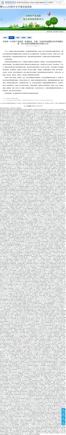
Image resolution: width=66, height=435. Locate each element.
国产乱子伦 (44, 152)
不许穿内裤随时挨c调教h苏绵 (28, 168)
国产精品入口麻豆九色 (4, 314)
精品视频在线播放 (21, 263)
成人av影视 (55, 121)
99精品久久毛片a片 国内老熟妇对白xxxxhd (19, 382)
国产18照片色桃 (3, 116)
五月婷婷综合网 (35, 269)
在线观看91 (17, 197)
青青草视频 (12, 332)
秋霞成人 (14, 350)
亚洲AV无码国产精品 (47, 153)
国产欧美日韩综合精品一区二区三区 (19, 379)
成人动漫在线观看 (15, 112)
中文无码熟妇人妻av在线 (5, 170)
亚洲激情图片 (42, 201)
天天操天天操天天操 (27, 325)
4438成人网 (42, 324)
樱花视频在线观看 (5, 332)
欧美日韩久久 (11, 146)
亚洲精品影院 (51, 189)
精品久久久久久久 (48, 326)
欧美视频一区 (49, 353)
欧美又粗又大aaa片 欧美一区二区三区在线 (8, 137)
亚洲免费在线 (47, 197)
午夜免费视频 (27, 373)
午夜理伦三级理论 (48, 252)
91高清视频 (4, 196)
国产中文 (40, 260)
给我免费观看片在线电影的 (17, 296)
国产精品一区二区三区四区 (22, 280)
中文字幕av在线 (31, 287)
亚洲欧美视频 (10, 244)
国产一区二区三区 (34, 342)
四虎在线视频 (63, 310)
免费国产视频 (43, 375)
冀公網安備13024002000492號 (35, 106)
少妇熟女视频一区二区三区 (55, 270)
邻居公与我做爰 (46, 260)
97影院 (25, 222)
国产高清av (26, 119)
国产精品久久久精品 (38, 194)
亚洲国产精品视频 (23, 110)
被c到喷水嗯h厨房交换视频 (37, 428)
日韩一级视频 (57, 170)
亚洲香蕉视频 (42, 384)
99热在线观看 (11, 197)
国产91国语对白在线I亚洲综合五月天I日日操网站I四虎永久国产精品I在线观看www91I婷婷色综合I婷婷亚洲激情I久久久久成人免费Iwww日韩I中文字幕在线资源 (32, 109)
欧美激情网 (54, 141)
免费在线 (62, 183)
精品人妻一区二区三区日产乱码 (57, 181)
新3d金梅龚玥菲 (54, 368)
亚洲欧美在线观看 (50, 304)
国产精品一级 (11, 123)
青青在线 (43, 416)
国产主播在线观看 (36, 282)
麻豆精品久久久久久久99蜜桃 (21, 131)
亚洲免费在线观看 (8, 379)
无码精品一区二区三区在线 (5, 326)
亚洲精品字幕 (56, 335)
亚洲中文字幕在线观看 (57, 145)
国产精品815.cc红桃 (36, 394)
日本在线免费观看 (23, 212)
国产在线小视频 (24, 142)
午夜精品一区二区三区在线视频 (56, 280)
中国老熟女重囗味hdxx (50, 187)
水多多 (43, 331)
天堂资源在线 (46, 143)
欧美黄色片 (15, 348)
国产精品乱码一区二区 (60, 366)
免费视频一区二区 (48, 141)
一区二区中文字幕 (4, 248)
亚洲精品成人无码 (43, 128)
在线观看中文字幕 (55, 146)
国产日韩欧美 (56, 313)
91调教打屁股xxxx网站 (19, 401)
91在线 (49, 376)
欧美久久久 (55, 185)
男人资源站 (58, 168)
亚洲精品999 (59, 263)
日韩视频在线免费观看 (8, 336)
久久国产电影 (30, 419)
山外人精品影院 (13, 150)
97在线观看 (57, 227)
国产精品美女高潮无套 (30, 355)
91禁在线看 (12, 218)
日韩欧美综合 (23, 132)
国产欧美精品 (43, 259)
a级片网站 (8, 226)
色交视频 (28, 124)
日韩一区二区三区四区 (19, 193)
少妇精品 (49, 394)
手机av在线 (21, 423)
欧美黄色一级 (52, 314)
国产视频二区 (38, 251)
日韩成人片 (36, 320)
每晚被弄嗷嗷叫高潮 (28, 255)
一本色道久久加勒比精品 (46, 355)
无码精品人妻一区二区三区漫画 (41, 432)
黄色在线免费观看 (61, 413)
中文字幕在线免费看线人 (38, 398)
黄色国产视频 (41, 161)
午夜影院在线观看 (15, 364)
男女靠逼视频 (11, 175)
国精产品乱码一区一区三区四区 (11, 247)
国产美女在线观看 (49, 320)
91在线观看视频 (47, 347)
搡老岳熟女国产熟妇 (61, 259)
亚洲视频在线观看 (52, 135)
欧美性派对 (32, 430)
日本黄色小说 (48, 225)
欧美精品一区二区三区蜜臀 (52, 152)
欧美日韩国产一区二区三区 (35, 113)
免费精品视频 (31, 182)
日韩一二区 (35, 260)
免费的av (49, 170)
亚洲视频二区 (8, 112)
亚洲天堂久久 (36, 258)
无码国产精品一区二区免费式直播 (48, 251)
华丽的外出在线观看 (46, 176)
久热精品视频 (54, 193)
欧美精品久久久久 (14, 141)
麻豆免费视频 (28, 236)
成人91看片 (29, 161)
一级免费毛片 (43, 258)
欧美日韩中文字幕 (26, 386)
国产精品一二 (21, 247)
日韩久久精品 (54, 340)
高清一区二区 (10, 163)
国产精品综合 (11, 285)
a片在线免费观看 (53, 137)
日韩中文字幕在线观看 (4, 193)
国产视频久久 (14, 200)
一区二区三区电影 (49, 277)
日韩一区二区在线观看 (38, 179)
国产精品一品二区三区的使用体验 (36, 119)
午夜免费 (34, 170)
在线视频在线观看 (29, 263)
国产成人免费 (44, 237)
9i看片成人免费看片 (57, 357)
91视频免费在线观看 (6, 344)
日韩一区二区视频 (28, 397)
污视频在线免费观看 (15, 375)
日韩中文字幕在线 (44, 390)
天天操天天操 (55, 258)
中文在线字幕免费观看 (37, 420)
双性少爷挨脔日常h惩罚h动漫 (12, 171)
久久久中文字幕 (58, 324)
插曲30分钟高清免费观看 (19, 222)
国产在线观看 (31, 209)
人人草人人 (36, 379)
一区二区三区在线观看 (54, 260)
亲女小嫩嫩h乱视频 (10, 234)
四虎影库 (5, 329)
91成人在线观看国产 (21, 128)
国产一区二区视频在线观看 (32, 256)
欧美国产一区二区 (20, 178)
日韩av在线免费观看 (59, 123)
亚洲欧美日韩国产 (45, 289)
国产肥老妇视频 (3, 167)
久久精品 (6, 123)
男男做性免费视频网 (17, 244)
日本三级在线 (47, 204)
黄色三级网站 (26, 387)
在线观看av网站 (21, 164)
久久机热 (54, 353)
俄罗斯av (37, 193)
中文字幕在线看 (10, 300)
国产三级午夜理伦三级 (33, 154)
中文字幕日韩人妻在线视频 (32, 145)
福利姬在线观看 (42, 295)
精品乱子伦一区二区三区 (27, 372)
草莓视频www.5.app (56, 300)
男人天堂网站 (56, 183)
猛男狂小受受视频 (4, 128)
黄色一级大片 (49, 258)
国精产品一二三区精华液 (5, 209)
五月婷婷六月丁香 (29, 368)
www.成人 (15, 373)
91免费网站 (49, 288)
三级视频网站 (21, 373)
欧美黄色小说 (23, 124)
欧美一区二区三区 (55, 394)
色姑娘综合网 (33, 124)
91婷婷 (16, 207)
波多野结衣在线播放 (10, 121)
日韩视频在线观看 (28, 247)
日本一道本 (10, 267)
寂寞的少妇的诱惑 (22, 298)
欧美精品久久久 (6, 388)
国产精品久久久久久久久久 (22, 410)
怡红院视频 (38, 331)
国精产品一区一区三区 (19, 175)
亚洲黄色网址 (30, 260)
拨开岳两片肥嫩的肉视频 (29, 201)
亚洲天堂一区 (58, 354)
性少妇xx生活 (5, 197)
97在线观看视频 (9, 149)
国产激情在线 (48, 146)
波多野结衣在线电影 (21, 198)
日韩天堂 (46, 110)
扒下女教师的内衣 (55, 178)
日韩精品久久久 (29, 198)
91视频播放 (45, 112)
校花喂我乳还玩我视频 (14, 237)
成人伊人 (61, 260)
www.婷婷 (41, 185)
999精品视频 (18, 368)
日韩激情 (28, 300)
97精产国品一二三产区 (11, 167)
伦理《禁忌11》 (61, 203)
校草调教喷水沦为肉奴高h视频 (26, 353)
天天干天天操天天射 (27, 333)
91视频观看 (57, 124)
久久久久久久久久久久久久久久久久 (39, 401)
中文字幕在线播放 (39, 402)
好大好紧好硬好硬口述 (15, 113)
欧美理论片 (50, 190)
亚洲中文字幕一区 (6, 113)
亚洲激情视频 (38, 168)
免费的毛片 (54, 163)
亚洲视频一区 (28, 171)
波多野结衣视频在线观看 (31, 331)
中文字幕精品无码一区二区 (41, 149)
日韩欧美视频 (26, 295)
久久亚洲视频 (14, 344)
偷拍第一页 (59, 148)
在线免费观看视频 (18, 274)
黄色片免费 (18, 185)
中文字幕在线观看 (43, 209)
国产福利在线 (35, 165)
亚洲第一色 (22, 354)
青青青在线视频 (5, 175)
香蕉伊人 (60, 419)
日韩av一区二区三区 (29, 241)
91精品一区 (16, 307)
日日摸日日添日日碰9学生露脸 (59, 320)
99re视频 (4, 134)
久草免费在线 (27, 181)
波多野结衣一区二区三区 (56, 176)
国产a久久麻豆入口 (23, 145)
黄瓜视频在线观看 (52, 278)
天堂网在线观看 (54, 211)
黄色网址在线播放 (52, 238)
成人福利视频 (11, 401)
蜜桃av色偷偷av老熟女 (44, 164)
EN (61, 2)
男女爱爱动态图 (43, 339)
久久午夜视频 (50, 237)
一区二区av (44, 215)
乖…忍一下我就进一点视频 (11, 357)
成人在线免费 (38, 309)
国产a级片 (41, 387)
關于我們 (23, 2)
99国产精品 (38, 409)
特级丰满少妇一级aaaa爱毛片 (47, 335)
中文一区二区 (37, 351)
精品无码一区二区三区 (22, 339)
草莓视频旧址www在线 (25, 113)
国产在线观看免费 (44, 278)
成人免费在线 (41, 204)
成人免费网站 (12, 377)
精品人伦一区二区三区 (4, 204)
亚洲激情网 (16, 145)
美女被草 (25, 248)
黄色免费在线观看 (58, 229)
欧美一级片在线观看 (29, 337)
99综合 (56, 415)
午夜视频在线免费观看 (61, 238)
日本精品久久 (54, 274)
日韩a (9, 291)
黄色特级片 (47, 412)
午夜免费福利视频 (20, 186)
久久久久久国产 (28, 135)
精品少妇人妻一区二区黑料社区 (12, 258)
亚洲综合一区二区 (29, 185)
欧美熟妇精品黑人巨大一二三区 (26, 366)
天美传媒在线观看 (8, 259)
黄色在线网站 (32, 229)
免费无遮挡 (12, 204)
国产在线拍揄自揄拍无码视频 (45, 211)
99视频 (55, 328)
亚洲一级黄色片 (49, 295)
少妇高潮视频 (29, 277)
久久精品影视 (21, 187)
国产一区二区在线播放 (46, 124)
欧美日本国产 (6, 295)
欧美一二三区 (20, 137)
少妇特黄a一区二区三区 (37, 174)
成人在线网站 (26, 127)
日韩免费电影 (15, 174)
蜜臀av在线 (63, 321)
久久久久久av (26, 326)
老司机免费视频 (32, 376)
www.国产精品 (37, 182)
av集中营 (33, 116)
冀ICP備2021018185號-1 (49, 103)
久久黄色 (40, 280)
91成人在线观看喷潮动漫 (46, 178)
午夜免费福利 (34, 233)
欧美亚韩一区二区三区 (34, 359)
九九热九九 (15, 393)
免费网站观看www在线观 (31, 273)
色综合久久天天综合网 (15, 170)
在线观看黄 (47, 236)
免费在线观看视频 (57, 375)
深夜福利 (26, 137)
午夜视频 (49, 285)
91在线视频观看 (50, 273)
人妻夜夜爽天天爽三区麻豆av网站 (18, 236)
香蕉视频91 (50, 256)
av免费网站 (24, 161)
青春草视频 (7, 335)
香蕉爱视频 (24, 234)
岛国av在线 (38, 416)
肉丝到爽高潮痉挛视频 (36, 348)
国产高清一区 (55, 161)
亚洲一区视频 (7, 150)
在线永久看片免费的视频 (11, 134)
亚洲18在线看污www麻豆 (43, 244)
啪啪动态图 (29, 183)
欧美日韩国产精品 (22, 256)
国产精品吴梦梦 (54, 265)
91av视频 (25, 157)
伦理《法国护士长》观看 (10, 238)
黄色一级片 (2, 368)
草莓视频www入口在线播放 (30, 423)
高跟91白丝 (51, 112)
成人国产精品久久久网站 (29, 196)
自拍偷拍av (40, 333)
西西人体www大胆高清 (53, 244)
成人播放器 (58, 113)
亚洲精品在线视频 (26, 309)
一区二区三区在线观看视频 (42, 267)
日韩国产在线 (12, 295)
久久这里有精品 (27, 139)
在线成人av (50, 287)
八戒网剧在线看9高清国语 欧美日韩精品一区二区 (26, 409)
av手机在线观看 (26, 123)
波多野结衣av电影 (31, 416)
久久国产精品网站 (21, 331)
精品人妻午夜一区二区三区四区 (16, 233)
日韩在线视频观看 (31, 395)
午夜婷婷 (57, 373)
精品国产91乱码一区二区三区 (45, 269)
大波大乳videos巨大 (40, 424)
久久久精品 (12, 274)
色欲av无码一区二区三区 (5, 354)
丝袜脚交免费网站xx (29, 164)
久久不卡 (38, 156)
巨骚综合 (37, 329)
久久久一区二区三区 (12, 248)
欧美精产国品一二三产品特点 (51, 134)
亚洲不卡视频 (8, 120)
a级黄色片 (55, 220)
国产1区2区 (19, 240)
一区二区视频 (35, 255)
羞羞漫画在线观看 (35, 412)
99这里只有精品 (3, 223)
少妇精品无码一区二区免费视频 (54, 186)
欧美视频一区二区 (33, 117)
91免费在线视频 (5, 269)
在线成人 (48, 276)
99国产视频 (63, 170)
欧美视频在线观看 (17, 394)
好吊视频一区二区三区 (38, 198)
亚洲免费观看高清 (39, 143)
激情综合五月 (56, 342)
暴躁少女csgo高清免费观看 (16, 299)
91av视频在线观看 (47, 198)
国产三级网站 (61, 185)
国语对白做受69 (22, 293)
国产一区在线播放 (30, 176)
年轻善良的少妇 (44, 182)
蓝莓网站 (44, 132)
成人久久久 (27, 172)
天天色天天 (55, 215)
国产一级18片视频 (57, 401)
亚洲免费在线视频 (38, 176)
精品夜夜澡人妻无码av (46, 399)
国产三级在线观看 (44, 135)
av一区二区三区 (59, 204)
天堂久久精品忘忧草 (42, 154)
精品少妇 (51, 426)
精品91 (54, 119)
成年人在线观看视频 (28, 178)
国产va (15, 128)
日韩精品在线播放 (29, 223)
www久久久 (8, 200)
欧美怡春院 (23, 223)
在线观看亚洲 (20, 200)
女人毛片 (37, 181)
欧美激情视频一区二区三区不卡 (49, 148)
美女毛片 (46, 298)
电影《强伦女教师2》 (14, 343)
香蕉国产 (17, 231)
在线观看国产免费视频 (48, 119)
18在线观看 (56, 282)
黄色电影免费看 (39, 373)
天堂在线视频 (56, 426)
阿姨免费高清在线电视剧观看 (55, 390)
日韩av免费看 (60, 179)
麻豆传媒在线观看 (44, 241)
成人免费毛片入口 (45, 270)
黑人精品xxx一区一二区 (35, 134)
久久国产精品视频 (14, 143)
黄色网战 (57, 412)
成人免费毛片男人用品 (43, 262)
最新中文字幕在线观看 (24, 307)
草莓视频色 (34, 413)
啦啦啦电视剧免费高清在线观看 (12, 212)
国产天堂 (52, 240)
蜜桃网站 (49, 339)
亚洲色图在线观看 (26, 346)
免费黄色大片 (8, 182)
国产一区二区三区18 (22, 365)
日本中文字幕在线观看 (11, 318)
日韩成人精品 (24, 260)
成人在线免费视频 (56, 150)
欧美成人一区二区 (27, 296)
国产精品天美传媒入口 (40, 146)
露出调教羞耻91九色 (46, 350)
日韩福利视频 (16, 149)
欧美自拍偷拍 (6, 386)
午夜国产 (45, 317)
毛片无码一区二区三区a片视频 (27, 179)
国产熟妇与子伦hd (21, 393)
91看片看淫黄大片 (32, 318)
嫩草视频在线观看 (10, 131)
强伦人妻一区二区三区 (18, 127)
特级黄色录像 (3, 159)
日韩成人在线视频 (8, 230)
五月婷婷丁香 (23, 230)
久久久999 (53, 376)
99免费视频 (46, 192)
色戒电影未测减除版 (4, 321)
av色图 (49, 393)
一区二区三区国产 (38, 196)
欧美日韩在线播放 (38, 131)
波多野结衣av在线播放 (17, 372)
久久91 (29, 142)
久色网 (4, 244)
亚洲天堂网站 (22, 249)
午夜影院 (49, 154)
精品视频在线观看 (60, 153)
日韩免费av (62, 233)
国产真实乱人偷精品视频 (25, 404)
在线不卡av (36, 223)
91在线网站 (21, 112)
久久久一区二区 (31, 315)
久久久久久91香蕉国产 (9, 281)
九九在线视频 (58, 116)
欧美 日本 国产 (45, 287)
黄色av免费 (10, 329)
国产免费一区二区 (54, 209)
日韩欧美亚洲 (55, 288)
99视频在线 (52, 165)
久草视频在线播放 (37, 245)
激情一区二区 (51, 229)
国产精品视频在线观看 (56, 402)
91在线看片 (4, 131)
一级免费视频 (38, 431)
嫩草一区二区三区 (32, 240)
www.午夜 (64, 402)
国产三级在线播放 (61, 193)
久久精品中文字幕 (18, 215)
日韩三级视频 (20, 211)
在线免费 (47, 233)
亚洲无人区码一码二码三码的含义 (14, 142)
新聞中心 (46, 2)
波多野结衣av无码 (55, 226)
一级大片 (23, 135)
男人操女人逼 (36, 265)
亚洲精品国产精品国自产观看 (39, 205)
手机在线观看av (16, 431)
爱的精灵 (24, 394)
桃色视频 (28, 132)
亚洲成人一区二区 (32, 159)
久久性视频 (19, 362)
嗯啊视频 (24, 176)
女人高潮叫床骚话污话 (42, 231)
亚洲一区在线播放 (48, 424)
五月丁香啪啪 (9, 174)
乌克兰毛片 (57, 285)
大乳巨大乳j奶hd (27, 269)
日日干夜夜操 (21, 141)
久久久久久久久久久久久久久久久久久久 (13, 287)
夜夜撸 (58, 220)
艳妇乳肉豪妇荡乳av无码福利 (40, 306)
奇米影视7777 (35, 262)
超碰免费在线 (11, 346)
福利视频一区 (50, 121)
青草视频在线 (59, 216)
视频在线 (16, 399)
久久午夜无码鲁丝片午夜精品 (54, 255)
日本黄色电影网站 (49, 138)
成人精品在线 (33, 237)
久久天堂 (56, 304)
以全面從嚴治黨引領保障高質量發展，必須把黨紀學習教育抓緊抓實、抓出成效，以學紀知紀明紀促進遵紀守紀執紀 (29, 100)
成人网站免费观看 (52, 174)
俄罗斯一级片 (17, 324)
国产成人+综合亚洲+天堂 (30, 291)
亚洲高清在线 (16, 138)
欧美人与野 (49, 163)
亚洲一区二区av (35, 153)
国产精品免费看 (16, 366)
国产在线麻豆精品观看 (11, 415)
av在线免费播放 (28, 141)
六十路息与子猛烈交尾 (11, 409)
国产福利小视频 (30, 131)
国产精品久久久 (56, 233)
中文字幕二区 (40, 234)
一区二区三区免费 (12, 406)
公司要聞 (17, 37)
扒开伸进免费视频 (18, 123)
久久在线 (3, 271)
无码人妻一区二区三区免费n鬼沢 (29, 189)
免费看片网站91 (44, 190)
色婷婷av (38, 159)
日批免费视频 (25, 159)
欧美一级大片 (51, 123)
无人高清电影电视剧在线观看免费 (14, 153)
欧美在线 (38, 273)
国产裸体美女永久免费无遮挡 (43, 142)
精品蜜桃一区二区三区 (39, 120)
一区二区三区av (25, 167)
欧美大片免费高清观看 (11, 214)
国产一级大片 (10, 390)
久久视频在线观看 (42, 307)
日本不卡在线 (36, 368)
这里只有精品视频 (58, 293)
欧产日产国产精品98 (6, 222)
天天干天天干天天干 (59, 377)
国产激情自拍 (5, 187)
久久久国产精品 (37, 241)
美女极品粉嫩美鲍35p (15, 354)
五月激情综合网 (27, 149)
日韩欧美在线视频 (42, 276)
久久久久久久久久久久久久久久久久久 (34, 230)
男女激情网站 (22, 237)
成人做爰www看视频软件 (46, 139)
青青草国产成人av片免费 (46, 406)
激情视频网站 (15, 256)
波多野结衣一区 (5, 148)
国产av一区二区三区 (14, 172)
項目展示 (32, 2)
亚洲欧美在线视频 (5, 117)
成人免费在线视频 (57, 247)
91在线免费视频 (35, 313)
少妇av (20, 282)
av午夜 (18, 220)
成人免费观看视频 (27, 233)
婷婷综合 (9, 116)
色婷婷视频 (20, 255)
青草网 (50, 245)
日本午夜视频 (48, 405)
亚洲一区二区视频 (34, 347)
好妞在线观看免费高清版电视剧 (14, 190)
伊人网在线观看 (31, 143)
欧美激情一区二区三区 (42, 391)
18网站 (7, 249)
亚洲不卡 (48, 240)
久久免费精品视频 (13, 201)
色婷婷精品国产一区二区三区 (21, 314)
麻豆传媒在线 (18, 245)
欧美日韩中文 (17, 223)
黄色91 (5, 153)
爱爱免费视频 (4, 229)
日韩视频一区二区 (7, 320)
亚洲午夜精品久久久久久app (30, 175)
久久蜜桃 (19, 135)
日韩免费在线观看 (26, 138)
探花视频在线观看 (5, 208)
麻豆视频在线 (31, 121)
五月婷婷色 (63, 168)
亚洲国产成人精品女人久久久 (18, 397)
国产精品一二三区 (28, 219)
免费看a (3, 112)
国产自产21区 (14, 219)
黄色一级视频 (62, 426)
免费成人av (21, 231)
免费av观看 (36, 209)
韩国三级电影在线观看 (7, 157)
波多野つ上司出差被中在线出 (41, 315)
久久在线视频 (5, 394)
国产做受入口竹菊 (41, 172)
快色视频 (34, 293)
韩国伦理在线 (24, 204)
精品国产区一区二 (49, 351)
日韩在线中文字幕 (39, 317)
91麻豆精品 (21, 149)
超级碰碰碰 (18, 350)
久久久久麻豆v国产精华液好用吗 (19, 266)
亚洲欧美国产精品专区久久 (51, 372)
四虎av (35, 231)
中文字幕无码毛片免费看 (36, 346)
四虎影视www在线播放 (43, 314)
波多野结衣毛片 (37, 390)
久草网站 (17, 332)
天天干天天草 (23, 277)
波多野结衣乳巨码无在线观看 (58, 231)
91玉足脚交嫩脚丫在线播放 (56, 198)
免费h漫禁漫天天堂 (29, 252)
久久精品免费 (39, 127)
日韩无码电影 (62, 394)
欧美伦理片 (35, 185)
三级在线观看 (43, 364)
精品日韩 (43, 342)
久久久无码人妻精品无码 (14, 154)
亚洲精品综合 (28, 186)
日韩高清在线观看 (16, 306)
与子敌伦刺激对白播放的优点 (34, 212)
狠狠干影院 (14, 326)
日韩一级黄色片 (43, 227)
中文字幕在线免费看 (60, 298)
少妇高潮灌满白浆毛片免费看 (12, 284)
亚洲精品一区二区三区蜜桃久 (25, 270)
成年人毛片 (55, 329)
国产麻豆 (16, 249)
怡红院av (25, 311)
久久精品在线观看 (4, 192)
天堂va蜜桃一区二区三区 (39, 225)
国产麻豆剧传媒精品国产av (19, 252)
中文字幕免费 (23, 203)
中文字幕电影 (45, 131)
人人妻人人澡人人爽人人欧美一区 (20, 183)
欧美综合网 (35, 276)
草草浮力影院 (20, 152)
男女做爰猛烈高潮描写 (52, 296)
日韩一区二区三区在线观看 (19, 317)
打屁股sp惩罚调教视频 (55, 266)
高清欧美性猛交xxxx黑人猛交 (44, 310)
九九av (22, 289)
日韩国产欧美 (32, 193)
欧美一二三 (55, 281)
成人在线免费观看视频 (5, 240)
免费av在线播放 (46, 137)
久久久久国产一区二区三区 (26, 170)
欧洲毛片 (31, 295)
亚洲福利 (28, 120)
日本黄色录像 (44, 309)
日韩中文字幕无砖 (6, 141)
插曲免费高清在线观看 (42, 163)
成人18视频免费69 (27, 116)
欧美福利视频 (10, 127)
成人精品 (41, 112)
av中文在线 (42, 265)
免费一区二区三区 (24, 148)
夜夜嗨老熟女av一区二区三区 (38, 219)
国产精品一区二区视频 (33, 167)
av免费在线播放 (13, 220)
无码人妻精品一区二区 (59, 284)
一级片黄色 (4, 198)
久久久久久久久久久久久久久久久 (39, 299)
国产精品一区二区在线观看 (35, 123)
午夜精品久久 (42, 379)
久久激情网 (43, 351)
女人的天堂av (61, 273)
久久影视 (14, 139)
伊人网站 (25, 218)
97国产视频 (53, 405)
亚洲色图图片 (21, 171)
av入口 (10, 161)
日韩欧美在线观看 (13, 421)
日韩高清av (12, 314)
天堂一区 (7, 298)
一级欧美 (51, 428)
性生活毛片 (8, 271)
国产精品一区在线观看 (58, 159)
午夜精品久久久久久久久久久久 (31, 249)
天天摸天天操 (61, 265)
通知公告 (61, 31)
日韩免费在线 (48, 266)
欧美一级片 (19, 134)
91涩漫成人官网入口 (48, 167)
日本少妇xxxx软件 (51, 317)
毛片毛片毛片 (3, 121)
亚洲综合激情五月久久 (17, 159)
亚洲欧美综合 (60, 175)
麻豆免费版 (10, 145)
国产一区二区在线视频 (26, 165)
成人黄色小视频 (57, 321)
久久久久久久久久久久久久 (36, 132)
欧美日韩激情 (21, 201)
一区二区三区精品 (16, 404)
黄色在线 (32, 384)
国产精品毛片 (58, 314)
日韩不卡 (23, 185)
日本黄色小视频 (19, 189)
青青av (20, 138)
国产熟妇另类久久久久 (57, 214)
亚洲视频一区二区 (24, 361)
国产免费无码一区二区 (29, 112)
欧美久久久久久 (62, 222)
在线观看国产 (30, 379)
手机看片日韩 (42, 145)
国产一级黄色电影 (25, 376)
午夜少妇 (33, 309)
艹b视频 (57, 318)
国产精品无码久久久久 (37, 377)
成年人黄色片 (21, 259)
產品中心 (28, 2)
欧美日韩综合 (19, 251)
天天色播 (5, 190)
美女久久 (62, 285)
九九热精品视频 (51, 332)
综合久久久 (38, 386)
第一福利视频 (6, 260)
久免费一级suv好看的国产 (17, 157)
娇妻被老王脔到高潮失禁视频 (23, 278)
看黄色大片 (40, 220)
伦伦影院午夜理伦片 (31, 146)
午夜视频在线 (62, 335)
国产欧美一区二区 (54, 292)
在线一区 (18, 160)
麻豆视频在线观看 (36, 178)
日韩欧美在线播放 (18, 234)
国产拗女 (21, 343)
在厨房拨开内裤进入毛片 (10, 185)
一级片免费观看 (13, 240)
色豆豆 (49, 200)
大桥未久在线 (62, 325)
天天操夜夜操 (55, 252)
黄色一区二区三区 (15, 116)
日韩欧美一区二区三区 (43, 222)
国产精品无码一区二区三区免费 (8, 426)
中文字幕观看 (57, 379)
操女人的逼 (57, 317)
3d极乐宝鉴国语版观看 (18, 325)
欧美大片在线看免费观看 (39, 252)
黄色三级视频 (5, 361)
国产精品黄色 (35, 110)
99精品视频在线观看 (6, 124)
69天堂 (52, 225)
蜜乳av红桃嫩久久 (16, 267)
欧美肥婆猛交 (19, 238)
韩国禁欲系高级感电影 (52, 149)
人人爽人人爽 (20, 248)
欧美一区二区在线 (41, 274)
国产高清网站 (13, 135)
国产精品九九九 (56, 190)
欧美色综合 (49, 306)
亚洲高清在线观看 (30, 298)
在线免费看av (19, 342)
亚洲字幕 (28, 227)
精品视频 (14, 168)
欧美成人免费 (53, 164)
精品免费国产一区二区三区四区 (52, 172)
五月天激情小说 (50, 309)
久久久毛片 (48, 300)
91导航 (36, 186)
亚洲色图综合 (53, 204)
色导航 (48, 209)
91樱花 (58, 347)
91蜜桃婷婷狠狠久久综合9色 (49, 373)
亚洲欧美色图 (18, 322)
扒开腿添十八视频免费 (35, 227)
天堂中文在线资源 (48, 161)
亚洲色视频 (7, 181)
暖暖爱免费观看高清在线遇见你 (27, 190)
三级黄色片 (62, 150)
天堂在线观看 (19, 168)
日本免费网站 (53, 310)
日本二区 (39, 270)
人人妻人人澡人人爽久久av (23, 150)
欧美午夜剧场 (52, 116)
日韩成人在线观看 (60, 171)
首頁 (54, 31)
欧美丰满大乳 (41, 110)
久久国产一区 (63, 190)
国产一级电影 (26, 207)
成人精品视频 (18, 204)
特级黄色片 (19, 167)
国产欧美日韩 (48, 181)
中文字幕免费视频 (40, 266)
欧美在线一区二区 (35, 322)
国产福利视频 (17, 413)
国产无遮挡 (42, 134)
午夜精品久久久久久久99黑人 (41, 296)
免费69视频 (45, 189)
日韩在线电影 (3, 171)
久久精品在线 (8, 375)
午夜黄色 (21, 116)
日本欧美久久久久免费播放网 (6, 183)
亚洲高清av (61, 142)
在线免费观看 (35, 220)
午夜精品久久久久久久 (41, 240)
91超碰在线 (42, 322)
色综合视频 (17, 132)
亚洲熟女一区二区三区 (49, 284)
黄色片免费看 (8, 225)
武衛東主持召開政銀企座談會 (12, 98)
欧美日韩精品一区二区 (39, 150)
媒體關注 (29, 37)
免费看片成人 (25, 121)
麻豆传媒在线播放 (16, 230)
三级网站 (5, 227)
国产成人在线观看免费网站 (18, 119)
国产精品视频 (7, 218)
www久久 (40, 153)
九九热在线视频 (22, 332)
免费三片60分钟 (48, 430)
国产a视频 (50, 220)
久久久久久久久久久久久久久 (40, 121)
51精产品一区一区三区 (23, 226)
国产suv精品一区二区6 (54, 192)
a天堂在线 (61, 244)
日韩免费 (12, 337)
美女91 (35, 310)
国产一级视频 (43, 212)
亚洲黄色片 (39, 215)
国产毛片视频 (45, 113)
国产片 (15, 146)
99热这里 (11, 252)
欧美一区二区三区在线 (31, 215)
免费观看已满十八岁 (28, 187)
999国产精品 (45, 328)
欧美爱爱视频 (13, 130)
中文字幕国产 (35, 343)
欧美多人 (34, 156)
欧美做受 (52, 205)
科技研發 (37, 2)
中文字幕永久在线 (20, 139)
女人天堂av (61, 431)
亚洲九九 (13, 322)
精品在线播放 (55, 326)
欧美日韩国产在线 (28, 313)
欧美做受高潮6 (11, 432)
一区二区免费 (33, 373)
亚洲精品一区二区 (30, 351)
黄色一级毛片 (51, 241)
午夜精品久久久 (35, 128)
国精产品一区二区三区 (28, 265)
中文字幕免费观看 (56, 245)
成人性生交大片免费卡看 (32, 204)
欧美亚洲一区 (29, 293)
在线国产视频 (32, 127)
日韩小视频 (60, 395)
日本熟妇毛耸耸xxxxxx (24, 117)
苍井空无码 (49, 231)
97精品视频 (52, 236)
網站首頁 (19, 2)
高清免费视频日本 (37, 399)
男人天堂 (10, 266)
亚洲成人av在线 (3, 142)
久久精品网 (25, 274)
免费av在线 (15, 339)
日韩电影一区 (46, 194)
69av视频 (55, 273)
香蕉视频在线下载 (40, 361)
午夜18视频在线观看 (6, 383)
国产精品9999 (48, 265)
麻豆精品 (53, 269)
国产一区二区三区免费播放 (6, 139)
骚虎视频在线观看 (9, 138)
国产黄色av (11, 399)
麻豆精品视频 (14, 211)
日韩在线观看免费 (12, 189)
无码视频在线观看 (51, 113)
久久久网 (60, 211)
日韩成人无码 (20, 194)
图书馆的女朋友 (13, 386)
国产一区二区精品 (34, 300)
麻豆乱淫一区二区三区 (41, 171)
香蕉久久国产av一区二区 (26, 412)
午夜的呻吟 (63, 314)
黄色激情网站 (36, 365)
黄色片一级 (43, 160)
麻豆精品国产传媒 (61, 141)
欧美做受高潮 (13, 291)
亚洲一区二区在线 (24, 160)
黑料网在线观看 (41, 233)
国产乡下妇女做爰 (19, 295)
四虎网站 (49, 340)
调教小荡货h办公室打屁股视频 (37, 141)
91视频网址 (53, 168)
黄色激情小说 (40, 157)
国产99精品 (38, 124)
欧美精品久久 (19, 406)
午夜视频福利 (39, 175)
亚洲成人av (31, 150)
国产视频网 (51, 267)
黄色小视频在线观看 (40, 236)
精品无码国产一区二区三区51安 (56, 196)
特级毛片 (53, 285)
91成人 (11, 315)
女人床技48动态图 (22, 174)
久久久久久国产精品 (15, 124)
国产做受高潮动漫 (5, 343)
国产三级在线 (53, 307)
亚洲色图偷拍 (29, 276)
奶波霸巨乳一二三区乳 (35, 214)
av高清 (46, 123)
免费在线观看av (36, 263)
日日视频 (42, 248)
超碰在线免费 (49, 160)
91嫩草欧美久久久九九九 (10, 368)
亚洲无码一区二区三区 (60, 128)
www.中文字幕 (63, 157)
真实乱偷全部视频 (34, 281)
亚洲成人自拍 (5, 328)
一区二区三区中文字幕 (50, 324)
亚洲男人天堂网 (58, 262)
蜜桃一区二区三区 (59, 376)
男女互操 (48, 292)
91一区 (49, 157)
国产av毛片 (16, 282)
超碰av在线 (25, 318)
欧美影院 (36, 238)
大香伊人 (17, 117)
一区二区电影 (8, 395)
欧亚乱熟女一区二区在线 (8, 215)
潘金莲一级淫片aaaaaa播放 (24, 364)
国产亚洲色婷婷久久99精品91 (8, 282)
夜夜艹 (52, 170)
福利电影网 (32, 336)
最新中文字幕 (51, 282)
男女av (39, 342)
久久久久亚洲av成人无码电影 (13, 196)
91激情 (60, 241)
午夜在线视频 (16, 110)
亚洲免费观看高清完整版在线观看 (50, 395)
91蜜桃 (45, 285)
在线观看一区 (44, 130)
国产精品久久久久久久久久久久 (57, 132)
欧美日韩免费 (34, 161)
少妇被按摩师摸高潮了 (61, 135)
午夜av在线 (36, 112)
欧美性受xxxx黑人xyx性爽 (41, 318)
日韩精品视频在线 (42, 281)
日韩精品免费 (51, 328)
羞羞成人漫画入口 (51, 128)
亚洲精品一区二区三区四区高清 (8, 277)
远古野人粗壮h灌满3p (13, 187)
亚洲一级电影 (21, 229)
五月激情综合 (17, 361)
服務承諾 (42, 2)
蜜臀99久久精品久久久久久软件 (37, 197)
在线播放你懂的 (60, 163)
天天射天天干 (48, 417)
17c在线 (39, 383)
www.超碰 (56, 271)
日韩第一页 (29, 110)
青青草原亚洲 (63, 138)
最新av (36, 229)
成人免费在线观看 (24, 431)
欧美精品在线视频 (19, 218)
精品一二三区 (38, 130)
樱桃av (58, 307)
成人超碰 (60, 152)
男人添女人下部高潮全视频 (44, 223)
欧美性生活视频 (40, 285)
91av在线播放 (36, 339)
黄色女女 (33, 181)
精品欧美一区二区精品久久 (55, 143)
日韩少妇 (6, 207)
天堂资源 (48, 307)
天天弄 (22, 377)
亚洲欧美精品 (3, 415)
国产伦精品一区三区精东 (59, 117)
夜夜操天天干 (11, 128)
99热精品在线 (11, 353)
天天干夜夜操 (12, 208)
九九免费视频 (4, 127)
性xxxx (52, 124)
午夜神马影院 (35, 247)
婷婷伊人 (2, 307)
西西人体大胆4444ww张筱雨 (28, 238)
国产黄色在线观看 (40, 192)
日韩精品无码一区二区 (7, 256)
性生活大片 (54, 322)
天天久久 (26, 229)
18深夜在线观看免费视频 (60, 165)
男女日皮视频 (31, 137)
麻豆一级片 (51, 293)
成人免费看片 (49, 214)
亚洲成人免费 (37, 164)
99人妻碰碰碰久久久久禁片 (32, 314)
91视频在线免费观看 (6, 309)
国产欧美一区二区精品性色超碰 (33, 248)
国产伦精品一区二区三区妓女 (17, 359)
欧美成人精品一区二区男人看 (37, 332)
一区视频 (15, 329)
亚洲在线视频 (59, 119)
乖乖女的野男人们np (57, 160)
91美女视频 (26, 193)
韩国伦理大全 (26, 359)
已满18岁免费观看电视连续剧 (8, 132)
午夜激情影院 (41, 183)
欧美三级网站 (19, 386)
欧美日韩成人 (3, 351)
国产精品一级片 (54, 154)
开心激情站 (21, 269)
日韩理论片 (36, 384)
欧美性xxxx (13, 120)
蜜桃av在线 (59, 120)
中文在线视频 (34, 303)
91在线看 (2, 270)
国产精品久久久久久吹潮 (19, 192)
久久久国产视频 (62, 271)
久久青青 (53, 200)
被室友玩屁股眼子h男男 (5, 315)
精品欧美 (33, 186)
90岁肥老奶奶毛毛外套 (6, 265)
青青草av (18, 214)
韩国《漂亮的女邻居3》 (33, 148)
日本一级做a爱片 (34, 340)
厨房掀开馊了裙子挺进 (51, 171)
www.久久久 (37, 116)
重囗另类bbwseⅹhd (24, 154)
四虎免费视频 (47, 344)
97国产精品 (37, 278)
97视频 (10, 280)
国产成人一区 (34, 171)
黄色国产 (56, 237)
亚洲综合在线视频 (26, 134)
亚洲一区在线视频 (6, 220)
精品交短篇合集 (14, 209)
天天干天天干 (29, 174)
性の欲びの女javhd (62, 134)
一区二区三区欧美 (14, 358)
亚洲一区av (40, 148)
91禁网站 (49, 431)
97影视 (8, 233)
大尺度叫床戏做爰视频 (19, 241)
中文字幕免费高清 (43, 282)
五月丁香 (44, 271)
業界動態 (23, 37)
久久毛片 (63, 120)
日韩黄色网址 (42, 181)
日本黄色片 (42, 187)
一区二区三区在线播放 (52, 130)
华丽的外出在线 (55, 431)
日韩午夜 (33, 149)
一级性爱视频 (11, 207)
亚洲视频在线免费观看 (52, 315)
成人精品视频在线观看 (5, 263)
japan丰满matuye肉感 (7, 278)
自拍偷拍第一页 (20, 130)
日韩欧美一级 (21, 181)
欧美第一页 (38, 237)
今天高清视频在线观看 (57, 291)
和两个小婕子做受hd (49, 207)
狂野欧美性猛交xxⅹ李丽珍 (29, 130)
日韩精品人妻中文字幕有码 (45, 193)
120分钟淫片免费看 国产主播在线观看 (14, 351)
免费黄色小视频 (56, 138)
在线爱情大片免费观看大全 (47, 127)
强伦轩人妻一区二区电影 (61, 182)
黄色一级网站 (23, 262)
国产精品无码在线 (33, 163)
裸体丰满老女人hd (14, 181)
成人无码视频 (61, 404)
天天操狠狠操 (26, 152)
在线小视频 (11, 262)
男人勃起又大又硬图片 (32, 234)
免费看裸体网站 (62, 192)
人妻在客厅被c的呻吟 (21, 120)
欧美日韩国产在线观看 (29, 231)
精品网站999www (48, 145)
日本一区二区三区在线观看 (26, 220)
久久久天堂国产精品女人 (49, 117)
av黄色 (11, 222)
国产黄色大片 (49, 423)
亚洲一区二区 (35, 183)
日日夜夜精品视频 (17, 163)
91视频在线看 (43, 214)
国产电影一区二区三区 (55, 208)
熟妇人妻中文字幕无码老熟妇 (53, 218)
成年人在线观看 (36, 187)
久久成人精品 (12, 398)
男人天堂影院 (6, 274)
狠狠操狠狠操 (46, 293)
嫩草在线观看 (25, 287)
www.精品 (25, 251)
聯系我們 (51, 2)
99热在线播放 (51, 377)
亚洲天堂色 (23, 405)
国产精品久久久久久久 (11, 178)
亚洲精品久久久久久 (28, 211)
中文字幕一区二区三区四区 (38, 203)
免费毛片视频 (40, 117)
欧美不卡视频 (20, 318)
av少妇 (44, 292)
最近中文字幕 (25, 240)
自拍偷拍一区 (7, 143)
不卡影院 (64, 336)
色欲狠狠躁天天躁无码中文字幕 (6, 110)
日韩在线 (46, 220)
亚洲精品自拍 (30, 339)
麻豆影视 (32, 120)
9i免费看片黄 (36, 388)
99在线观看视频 (7, 203)
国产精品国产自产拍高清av (59, 127)
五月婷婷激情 (56, 331)
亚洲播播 (12, 193)
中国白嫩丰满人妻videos (19, 434)
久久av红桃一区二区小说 (42, 170)
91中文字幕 (45, 175)
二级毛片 (18, 355)
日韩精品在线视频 (46, 196)
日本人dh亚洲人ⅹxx (58, 112)
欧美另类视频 (4, 163)
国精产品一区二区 (36, 259)
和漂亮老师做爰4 (42, 388)
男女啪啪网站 (43, 263)
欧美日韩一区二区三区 (26, 153)
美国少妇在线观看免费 (42, 229)
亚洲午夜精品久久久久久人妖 (50, 120)
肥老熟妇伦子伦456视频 (20, 337)
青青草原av (45, 234)
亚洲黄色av (4, 339)
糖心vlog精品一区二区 (32, 157)
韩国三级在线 (29, 128)
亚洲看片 (43, 123)
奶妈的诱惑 (61, 209)
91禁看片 (41, 137)
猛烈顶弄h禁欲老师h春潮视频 (20, 227)
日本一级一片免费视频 (16, 161)
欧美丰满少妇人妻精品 (23, 209)
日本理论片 (60, 219)
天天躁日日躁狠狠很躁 (44, 313)
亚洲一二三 (24, 215)
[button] (1, 19)
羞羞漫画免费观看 (44, 116)
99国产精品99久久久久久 (40, 138)
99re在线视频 (21, 358)
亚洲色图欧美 (38, 287)
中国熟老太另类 (18, 121)
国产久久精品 (29, 292)
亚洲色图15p (44, 200)
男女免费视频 (48, 413)
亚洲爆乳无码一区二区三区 (16, 176)
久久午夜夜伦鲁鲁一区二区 (14, 148)
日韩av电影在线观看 (6, 236)
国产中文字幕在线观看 (9, 205)
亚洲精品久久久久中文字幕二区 (55, 110)
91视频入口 (45, 410)
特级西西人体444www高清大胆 (46, 156)
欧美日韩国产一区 (45, 245)
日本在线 (8, 176)
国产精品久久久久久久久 (26, 322)
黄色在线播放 (23, 306)
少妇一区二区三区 (12, 160)
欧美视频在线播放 (36, 135)
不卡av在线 (31, 207)
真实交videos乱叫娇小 (49, 203)
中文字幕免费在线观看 (46, 168)
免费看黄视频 (16, 156)
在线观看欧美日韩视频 (43, 186)
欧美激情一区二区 (14, 226)
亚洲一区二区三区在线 (59, 205)
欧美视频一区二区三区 (23, 143)
